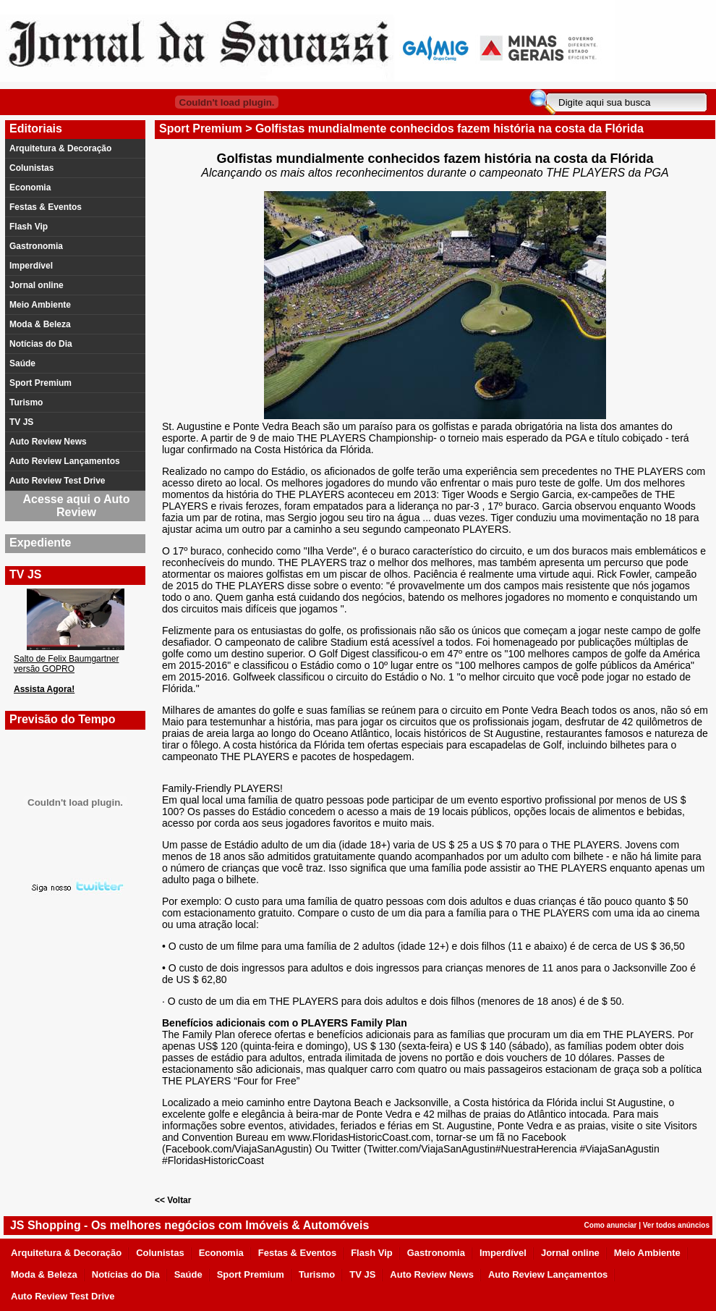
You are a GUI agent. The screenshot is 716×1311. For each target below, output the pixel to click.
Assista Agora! (44, 689)
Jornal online (36, 285)
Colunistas (31, 168)
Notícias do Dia (40, 344)
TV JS (21, 422)
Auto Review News (48, 442)
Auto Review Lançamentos (64, 461)
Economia (30, 187)
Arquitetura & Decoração (60, 148)
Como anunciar (610, 1225)
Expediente (40, 542)
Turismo (26, 402)
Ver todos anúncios (676, 1225)
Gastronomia (36, 246)
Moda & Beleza (40, 324)
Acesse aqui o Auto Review (76, 505)
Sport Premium (40, 383)
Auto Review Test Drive (57, 481)
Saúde (22, 363)
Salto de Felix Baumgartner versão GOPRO (66, 664)
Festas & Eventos (45, 207)
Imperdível (31, 266)
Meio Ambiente (40, 305)
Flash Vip (28, 227)
